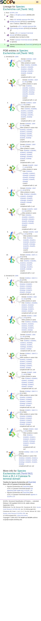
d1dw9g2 (24, 71)
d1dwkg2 (22, 290)
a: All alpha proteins (20, 15)
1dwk (16, 275)
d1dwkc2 (22, 286)
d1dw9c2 (24, 67)
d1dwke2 (22, 288)
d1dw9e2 (24, 69)
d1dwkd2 (29, 286)
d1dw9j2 (29, 73)
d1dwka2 (22, 284)
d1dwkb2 (29, 284)
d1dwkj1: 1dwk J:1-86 (31, 452)
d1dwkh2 (29, 290)
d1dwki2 (22, 292)
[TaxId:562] (29, 44)
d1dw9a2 (27, 65)
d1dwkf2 (28, 288)
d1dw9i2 (23, 73)
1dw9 (16, 56)
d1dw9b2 (34, 65)
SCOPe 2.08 (14, 12)
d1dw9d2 (30, 67)
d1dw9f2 (30, 69)
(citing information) (22, 515)
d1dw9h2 (30, 71)
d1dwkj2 (28, 292)
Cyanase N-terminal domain (23, 40)
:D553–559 (14, 513)
